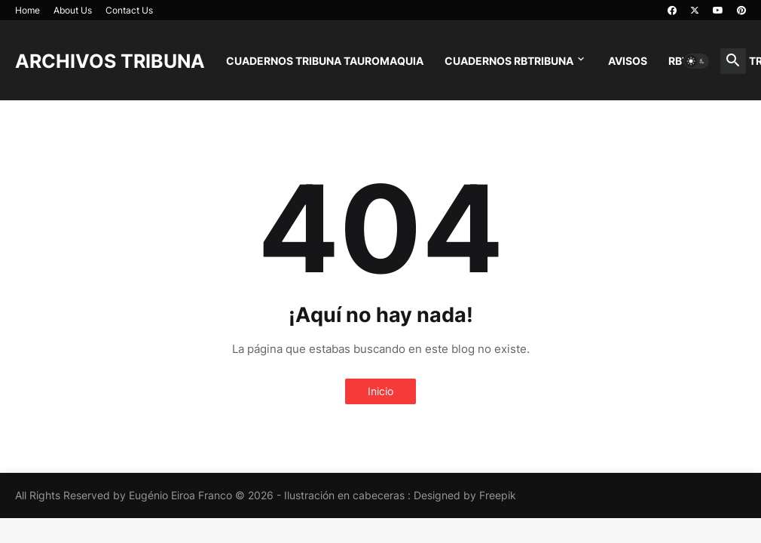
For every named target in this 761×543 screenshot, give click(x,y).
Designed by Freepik (465, 495)
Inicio (380, 391)
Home (27, 10)
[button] (696, 61)
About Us (72, 10)
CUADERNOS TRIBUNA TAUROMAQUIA (324, 60)
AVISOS (627, 60)
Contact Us (129, 10)
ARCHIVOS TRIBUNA (110, 61)
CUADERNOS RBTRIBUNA (509, 60)
